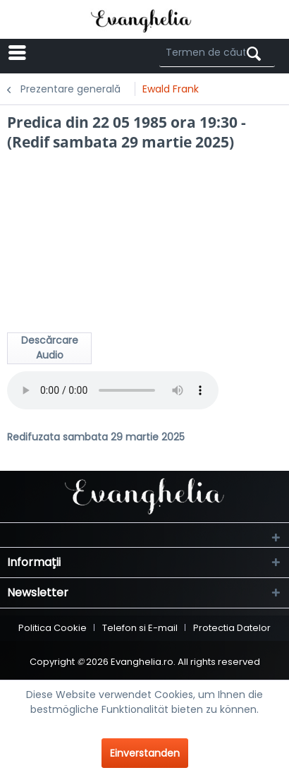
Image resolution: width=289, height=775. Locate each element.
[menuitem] (58, 53)
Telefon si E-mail (140, 628)
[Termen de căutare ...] (217, 53)
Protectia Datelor (232, 628)
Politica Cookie (52, 628)
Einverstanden (145, 753)
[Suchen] (254, 54)
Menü (48, 52)
